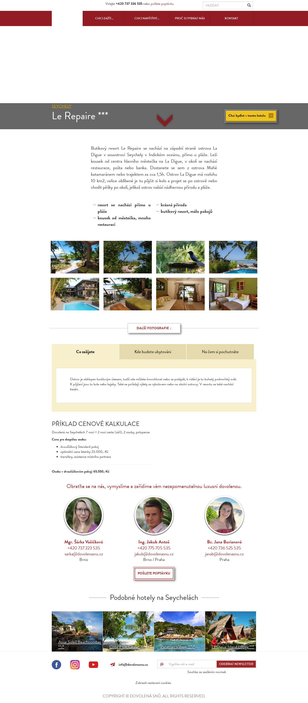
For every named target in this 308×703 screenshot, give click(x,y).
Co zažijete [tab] (85, 351)
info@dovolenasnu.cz (132, 664)
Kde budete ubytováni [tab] (152, 351)
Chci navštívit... (146, 18)
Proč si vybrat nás (190, 18)
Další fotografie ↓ (154, 328)
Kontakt (231, 18)
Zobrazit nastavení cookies (153, 682)
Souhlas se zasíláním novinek (206, 672)
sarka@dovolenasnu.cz (84, 554)
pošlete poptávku (162, 3)
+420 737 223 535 (83, 548)
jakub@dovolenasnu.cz (154, 554)
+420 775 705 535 (154, 548)
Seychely (61, 106)
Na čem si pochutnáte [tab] (220, 351)
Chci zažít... (104, 18)
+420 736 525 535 (224, 548)
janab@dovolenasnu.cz (224, 554)
